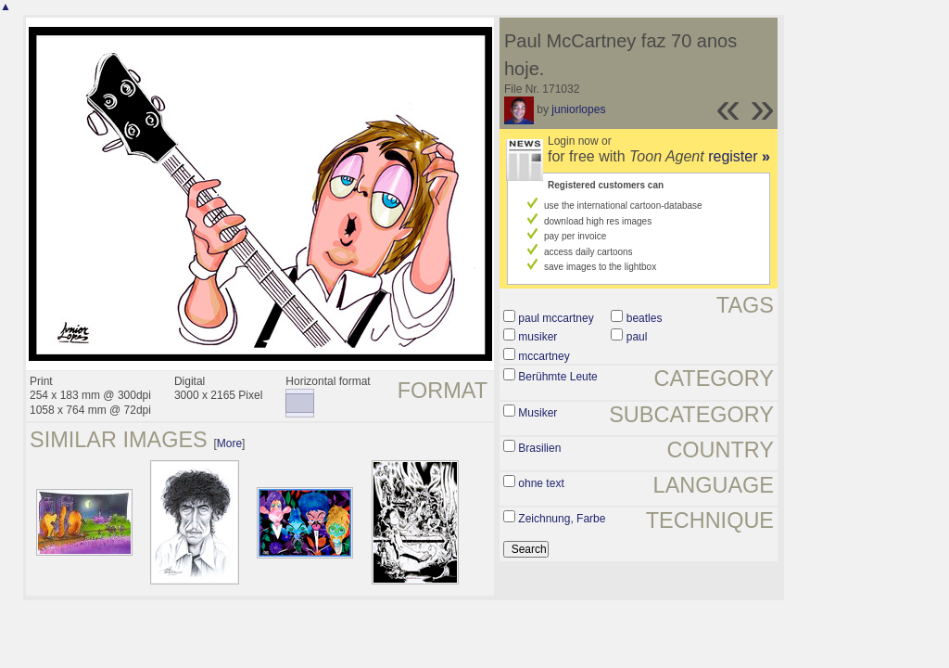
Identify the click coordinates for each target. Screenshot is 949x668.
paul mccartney (555, 318)
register (739, 156)
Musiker (537, 412)
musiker (537, 336)
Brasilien (539, 448)
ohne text (540, 483)
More (229, 443)
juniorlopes (578, 109)
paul (637, 336)
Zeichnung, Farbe (561, 518)
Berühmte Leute (557, 376)
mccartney (543, 356)
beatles (644, 318)
